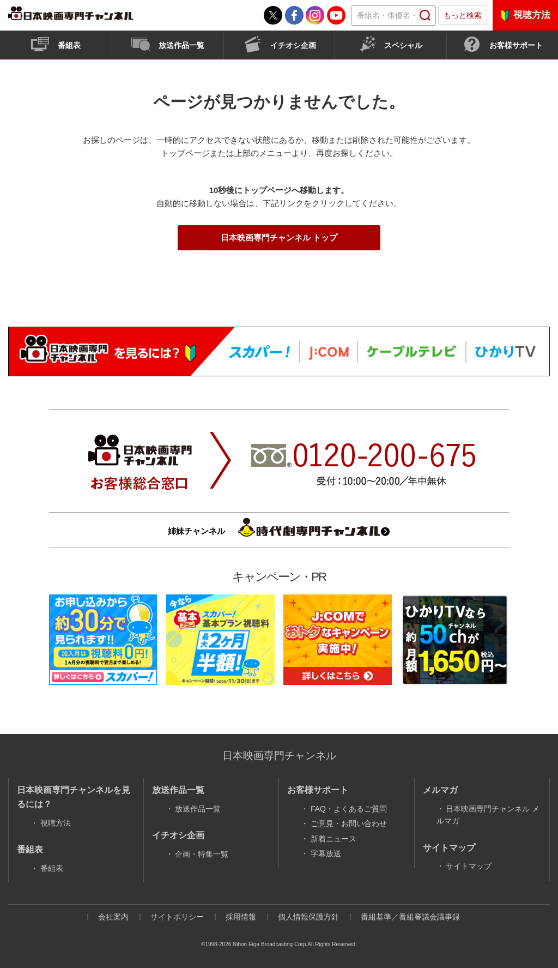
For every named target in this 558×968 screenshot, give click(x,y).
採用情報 (241, 916)
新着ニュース (333, 838)
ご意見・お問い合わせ (349, 823)
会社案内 (113, 916)
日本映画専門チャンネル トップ (279, 237)
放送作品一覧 (181, 45)
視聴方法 (531, 15)
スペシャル (403, 45)
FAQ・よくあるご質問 (349, 808)
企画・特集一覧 (201, 854)
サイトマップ (469, 866)
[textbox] (393, 15)
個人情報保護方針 (308, 916)
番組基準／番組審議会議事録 (410, 916)
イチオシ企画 (293, 45)
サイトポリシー (177, 916)
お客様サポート (516, 45)
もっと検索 (463, 15)
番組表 (69, 45)
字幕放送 (326, 853)
